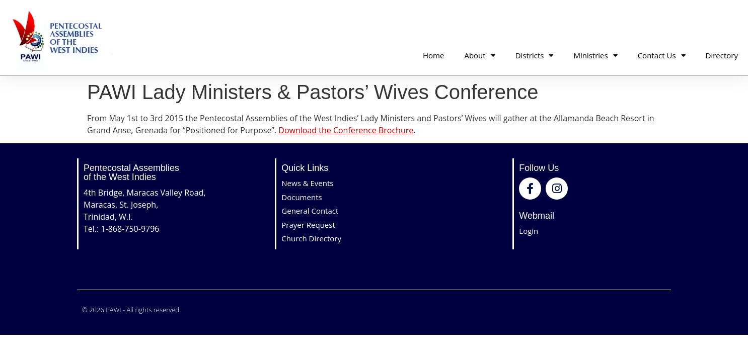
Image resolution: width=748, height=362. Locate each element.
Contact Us (662, 55)
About (479, 55)
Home (433, 55)
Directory (722, 55)
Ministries (595, 55)
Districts (534, 55)
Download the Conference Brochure (345, 130)
